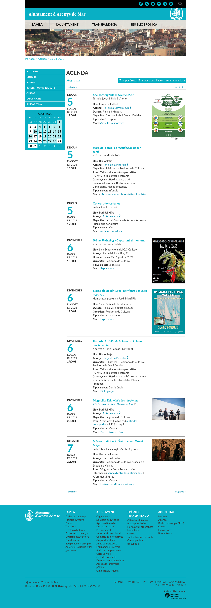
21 (54, 136)
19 (45, 136)
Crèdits (181, 585)
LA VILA (37, 24)
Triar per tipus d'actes (151, 80)
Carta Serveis (103, 553)
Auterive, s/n (110, 216)
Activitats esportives (112, 123)
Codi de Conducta (106, 557)
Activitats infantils (112, 194)
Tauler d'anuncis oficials (140, 537)
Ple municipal (103, 530)
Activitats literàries (135, 194)
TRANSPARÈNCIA (104, 24)
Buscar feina (34, 104)
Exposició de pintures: (120, 292)
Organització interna (107, 570)
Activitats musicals (111, 231)
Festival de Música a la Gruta (117, 484)
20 (49, 136)
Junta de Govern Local (108, 533)
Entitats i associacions (77, 536)
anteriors (71, 87)
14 (54, 131)
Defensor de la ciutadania (110, 560)
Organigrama (103, 516)
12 (45, 131)
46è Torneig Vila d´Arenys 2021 (114, 95)
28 (54, 141)
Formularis (133, 530)
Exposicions (33, 98)
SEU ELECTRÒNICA (144, 24)
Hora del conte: (117, 149)
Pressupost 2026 (136, 523)
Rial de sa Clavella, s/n (116, 107)
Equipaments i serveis (108, 546)
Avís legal (134, 582)
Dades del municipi (75, 516)
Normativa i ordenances (140, 526)
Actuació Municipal (137, 520)
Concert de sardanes (106, 203)
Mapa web (168, 585)
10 (35, 131)
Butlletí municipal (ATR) (40, 87)
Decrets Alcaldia (105, 526)
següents (180, 87)
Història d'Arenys (74, 519)
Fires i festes (72, 540)
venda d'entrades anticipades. (125, 473)
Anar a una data (175, 80)
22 (59, 136)
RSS (157, 585)
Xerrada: (118, 343)
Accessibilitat (177, 582)
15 (59, 131)
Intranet (119, 582)
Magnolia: (115, 400)
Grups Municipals (105, 540)
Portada (30, 59)
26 (45, 141)
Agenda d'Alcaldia (105, 523)
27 (49, 141)
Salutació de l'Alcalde (107, 519)
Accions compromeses (108, 550)
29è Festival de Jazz (111, 432)
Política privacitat (154, 582)
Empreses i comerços (76, 533)
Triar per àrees (127, 80)
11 (40, 131)
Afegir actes (73, 80)
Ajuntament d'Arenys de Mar (57, 14)
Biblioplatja (107, 391)
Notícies (31, 76)
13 (49, 131)
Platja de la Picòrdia (114, 164)
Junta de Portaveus (106, 543)
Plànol (68, 523)
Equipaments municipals (78, 543)
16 (30, 136)
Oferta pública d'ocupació (135, 542)
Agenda (42, 59)
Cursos (30, 93)
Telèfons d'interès (75, 530)
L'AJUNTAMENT (67, 24)
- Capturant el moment (119, 240)
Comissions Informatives (109, 536)
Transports (70, 526)
